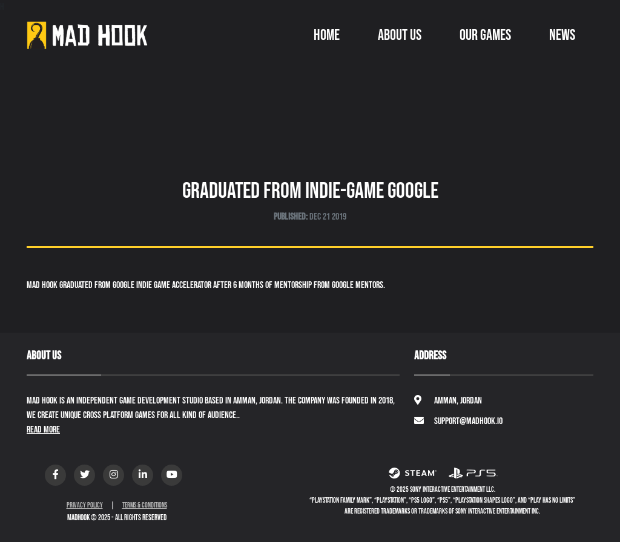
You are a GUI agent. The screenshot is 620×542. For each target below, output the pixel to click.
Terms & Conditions (144, 505)
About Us (399, 35)
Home (327, 35)
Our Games (485, 35)
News (562, 35)
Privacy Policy (85, 505)
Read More (43, 430)
